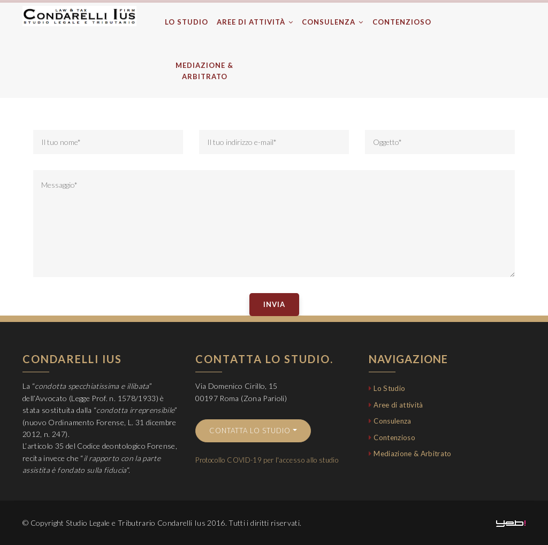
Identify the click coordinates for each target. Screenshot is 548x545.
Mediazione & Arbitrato (204, 71)
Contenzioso (401, 22)
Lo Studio (186, 22)
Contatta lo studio (250, 430)
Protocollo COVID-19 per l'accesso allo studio (266, 460)
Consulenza (332, 22)
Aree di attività (255, 22)
